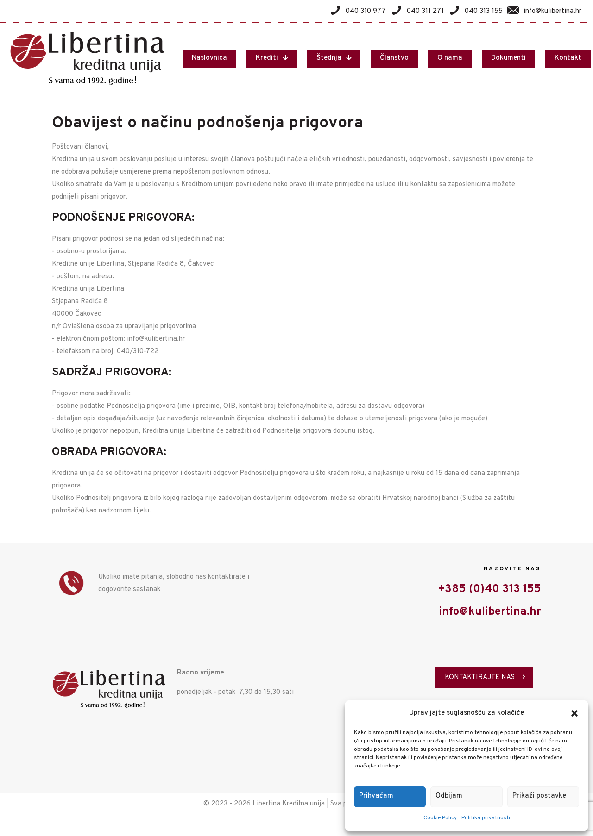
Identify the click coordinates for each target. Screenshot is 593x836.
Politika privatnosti (485, 818)
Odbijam (448, 796)
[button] (574, 713)
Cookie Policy (440, 818)
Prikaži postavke (539, 796)
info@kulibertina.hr (490, 612)
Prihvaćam (376, 796)
